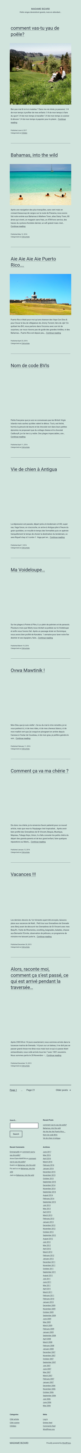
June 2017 (47, 1152)
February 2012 (48, 1255)
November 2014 (49, 1189)
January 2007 (48, 1382)
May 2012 (47, 1245)
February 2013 (48, 1219)
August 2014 (48, 1195)
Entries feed (47, 1423)
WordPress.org (49, 1429)
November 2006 (49, 1389)
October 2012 (48, 1232)
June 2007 (47, 1369)
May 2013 (47, 1209)
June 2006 (47, 1402)
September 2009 (49, 1315)
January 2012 (48, 1259)
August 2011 (48, 1275)
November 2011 (49, 1265)
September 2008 (49, 1335)
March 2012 (47, 1252)
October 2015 (48, 1179)
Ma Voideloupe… (28, 570)
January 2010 (48, 1302)
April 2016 (47, 1158)
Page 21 (30, 1090)
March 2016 (47, 1162)
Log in (45, 1419)
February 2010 (48, 1299)
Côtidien (24, 133)
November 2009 (49, 1309)
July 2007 (47, 1366)
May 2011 (47, 1285)
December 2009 (49, 1305)
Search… (13, 1120)
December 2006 (49, 1386)
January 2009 (48, 1332)
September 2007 (49, 1362)
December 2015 (49, 1172)
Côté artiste (25, 237)
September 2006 (49, 1396)
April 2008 (47, 1339)
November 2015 (49, 1175)
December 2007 (49, 1352)
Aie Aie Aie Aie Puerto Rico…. (54, 1132)
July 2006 (47, 1399)
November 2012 (49, 1229)
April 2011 (47, 1289)
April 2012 (47, 1249)
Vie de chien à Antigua (34, 469)
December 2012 (49, 1225)
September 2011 (49, 1272)
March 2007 (47, 1376)
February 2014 (48, 1199)
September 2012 (49, 1235)
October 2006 (48, 1392)
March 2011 (47, 1292)
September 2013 (49, 1202)
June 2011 (47, 1282)
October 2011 (48, 1269)
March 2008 (47, 1342)
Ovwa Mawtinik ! (28, 670)
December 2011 (49, 1262)
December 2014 (49, 1185)
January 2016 (48, 1169)
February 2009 (48, 1329)
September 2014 (49, 1192)
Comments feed (49, 1426)
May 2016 (47, 1155)
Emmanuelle (14, 1152)
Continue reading (18, 226)
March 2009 (47, 1325)
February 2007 (48, 1379)
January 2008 (48, 1349)
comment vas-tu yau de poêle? (55, 1125)
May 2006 (47, 1406)
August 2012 (48, 1239)
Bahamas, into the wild (34, 155)
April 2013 (47, 1212)
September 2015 (49, 1182)
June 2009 (47, 1319)
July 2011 (47, 1279)
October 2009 (48, 1312)
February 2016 (48, 1165)
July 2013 (47, 1205)
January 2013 (48, 1222)
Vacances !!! (23, 874)
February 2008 (48, 1346)
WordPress (66, 1443)
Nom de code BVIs (30, 365)
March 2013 (47, 1215)
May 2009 (47, 1322)
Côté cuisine (14, 1423)
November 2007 (49, 1356)
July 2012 (47, 1242)
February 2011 (48, 1295)
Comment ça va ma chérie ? (40, 771)
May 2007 (47, 1372)
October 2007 (48, 1359)
